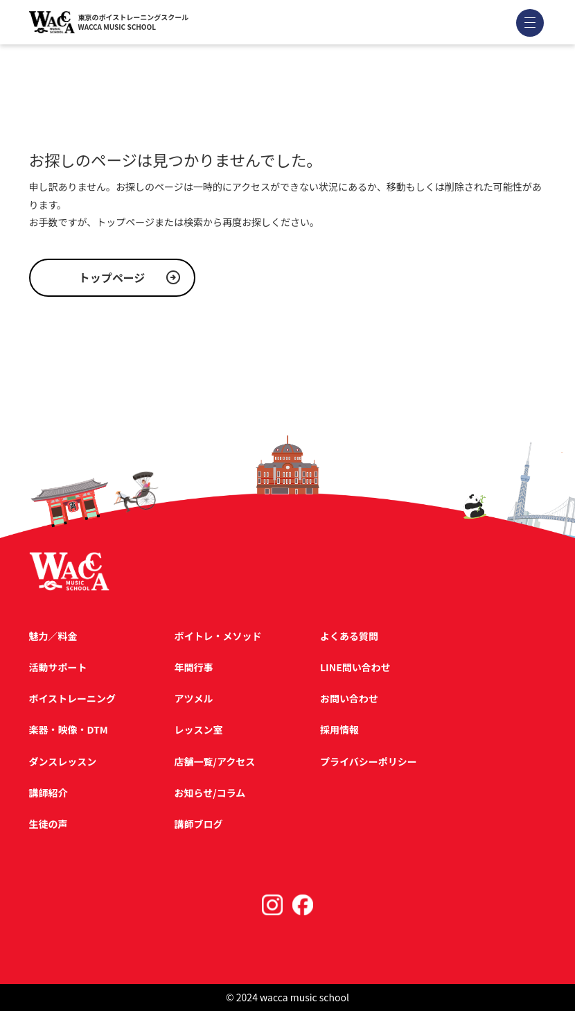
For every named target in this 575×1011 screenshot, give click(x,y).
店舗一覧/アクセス (215, 761)
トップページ (112, 277)
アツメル (194, 698)
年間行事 (194, 667)
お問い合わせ (349, 698)
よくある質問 (349, 636)
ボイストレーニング (72, 698)
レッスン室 (199, 729)
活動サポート (58, 667)
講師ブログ (199, 824)
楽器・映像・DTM (68, 729)
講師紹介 (48, 793)
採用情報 (339, 729)
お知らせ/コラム (210, 793)
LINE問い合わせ (355, 667)
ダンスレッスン (63, 761)
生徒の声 (48, 824)
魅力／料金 (53, 636)
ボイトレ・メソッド (218, 636)
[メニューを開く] (530, 22)
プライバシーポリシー (368, 761)
